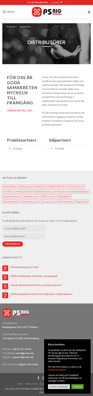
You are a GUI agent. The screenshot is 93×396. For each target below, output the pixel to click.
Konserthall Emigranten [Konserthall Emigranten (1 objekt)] (78, 191)
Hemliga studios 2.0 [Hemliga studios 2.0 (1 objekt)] (23, 191)
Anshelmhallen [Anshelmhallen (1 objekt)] (9, 186)
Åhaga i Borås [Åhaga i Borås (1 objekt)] (82, 201)
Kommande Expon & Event (24, 266)
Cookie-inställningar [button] (59, 386)
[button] (7, 11)
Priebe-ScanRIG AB (32, 388)
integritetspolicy (57, 369)
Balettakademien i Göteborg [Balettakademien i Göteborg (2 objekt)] (31, 186)
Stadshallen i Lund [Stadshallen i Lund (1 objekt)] (30, 201)
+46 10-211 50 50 (22, 348)
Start (20, 384)
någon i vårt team (28, 364)
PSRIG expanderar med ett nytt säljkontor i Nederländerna (41, 293)
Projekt (43, 384)
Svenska (58, 2)
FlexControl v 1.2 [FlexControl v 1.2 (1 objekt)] (76, 186)
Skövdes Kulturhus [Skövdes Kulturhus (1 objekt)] (11, 201)
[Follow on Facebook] (38, 378)
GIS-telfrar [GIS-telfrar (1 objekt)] (8, 191)
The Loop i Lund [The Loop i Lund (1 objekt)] (47, 201)
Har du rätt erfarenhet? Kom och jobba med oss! (36, 284)
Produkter (31, 384)
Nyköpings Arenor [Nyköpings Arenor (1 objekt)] (31, 196)
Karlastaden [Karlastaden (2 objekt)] (60, 191)
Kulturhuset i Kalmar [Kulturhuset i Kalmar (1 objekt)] (12, 196)
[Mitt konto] (89, 11)
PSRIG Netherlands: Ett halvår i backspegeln (34, 275)
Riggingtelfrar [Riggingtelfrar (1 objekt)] (64, 196)
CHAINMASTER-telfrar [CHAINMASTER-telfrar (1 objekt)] (56, 186)
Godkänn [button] (77, 386)
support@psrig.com (23, 356)
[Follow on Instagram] (43, 378)
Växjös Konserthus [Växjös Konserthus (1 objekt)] (65, 201)
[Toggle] (10, 148)
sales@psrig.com (25, 352)
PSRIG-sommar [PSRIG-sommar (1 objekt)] (49, 196)
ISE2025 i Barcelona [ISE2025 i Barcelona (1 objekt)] (43, 191)
